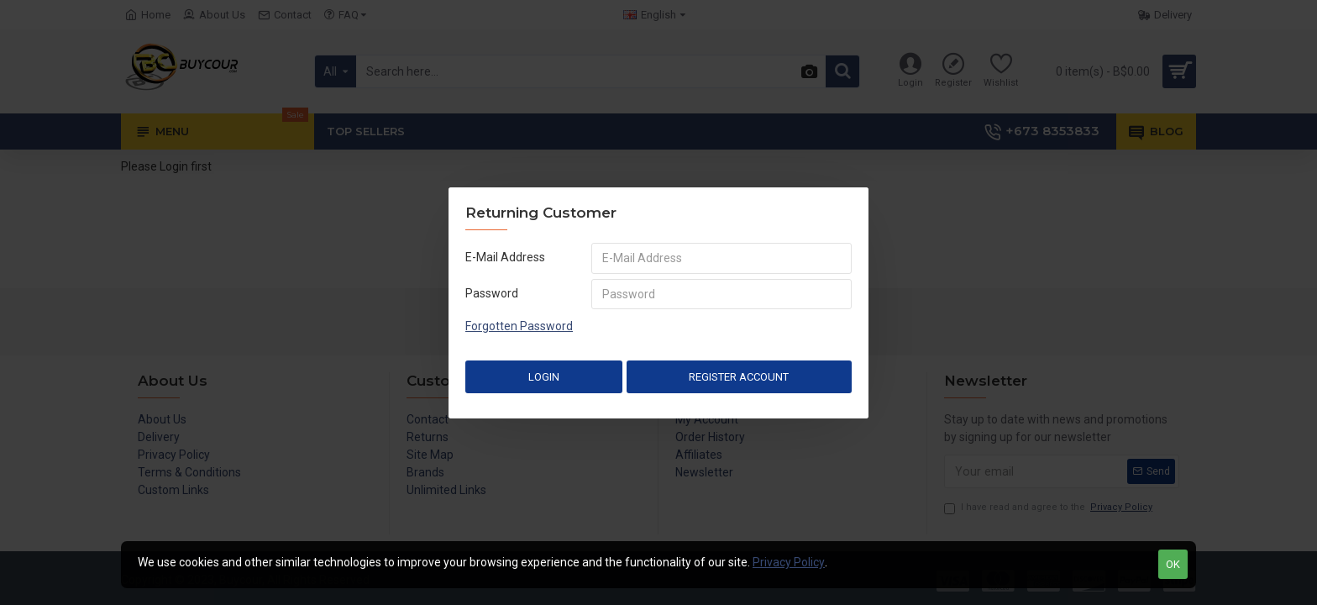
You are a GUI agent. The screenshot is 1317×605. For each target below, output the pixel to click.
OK (1173, 564)
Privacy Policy (789, 562)
